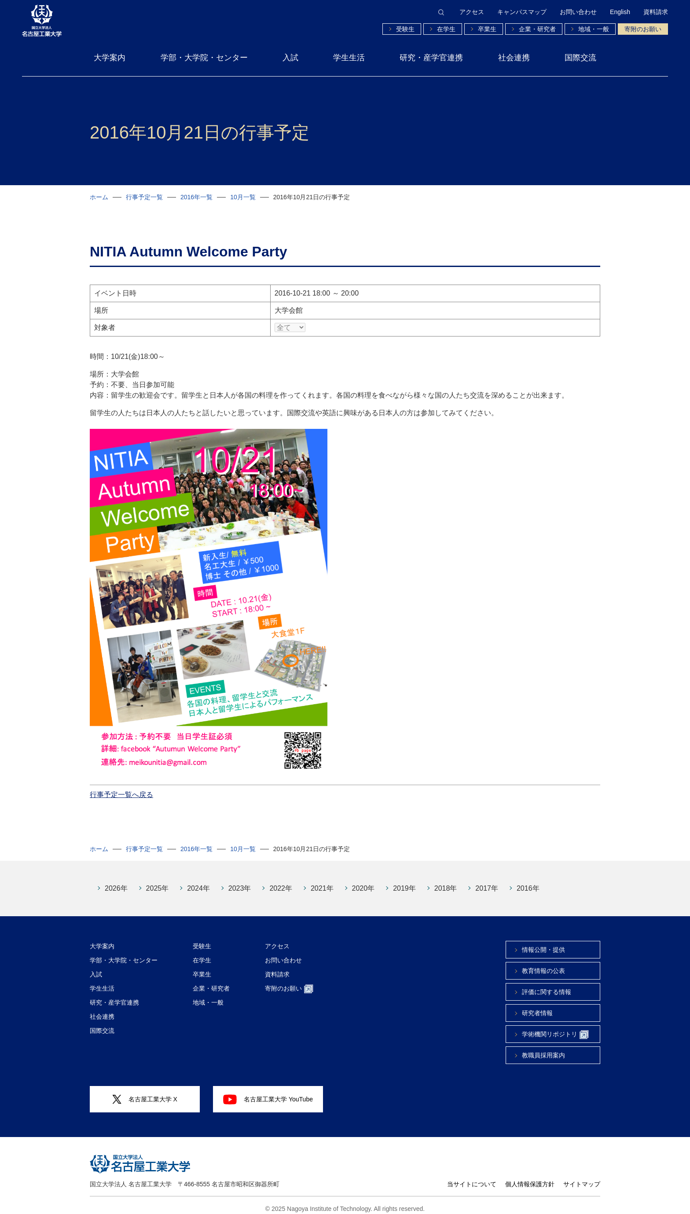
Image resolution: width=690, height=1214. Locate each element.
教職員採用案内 (543, 1048)
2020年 (363, 881)
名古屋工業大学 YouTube (268, 1092)
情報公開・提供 (543, 943)
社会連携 (514, 57)
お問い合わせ (578, 12)
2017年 (486, 881)
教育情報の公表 (543, 964)
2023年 (239, 881)
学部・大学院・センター (204, 57)
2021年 (322, 881)
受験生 (405, 29)
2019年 (404, 881)
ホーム (99, 197)
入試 (290, 57)
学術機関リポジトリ (555, 1028)
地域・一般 (593, 29)
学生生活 (349, 57)
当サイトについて (471, 1177)
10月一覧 (243, 197)
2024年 (198, 881)
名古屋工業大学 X (144, 1092)
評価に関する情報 (546, 985)
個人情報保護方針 (529, 1177)
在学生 (446, 29)
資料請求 (655, 12)
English (620, 12)
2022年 (280, 881)
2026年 (116, 881)
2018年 (445, 881)
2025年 (157, 881)
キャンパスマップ (522, 12)
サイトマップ (581, 1177)
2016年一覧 (196, 197)
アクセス (471, 12)
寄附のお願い (642, 29)
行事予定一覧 (144, 197)
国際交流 (580, 57)
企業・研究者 (537, 29)
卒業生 (487, 29)
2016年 (528, 881)
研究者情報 (537, 1006)
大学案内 (109, 57)
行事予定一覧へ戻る (121, 788)
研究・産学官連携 (431, 57)
